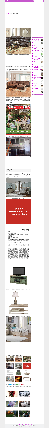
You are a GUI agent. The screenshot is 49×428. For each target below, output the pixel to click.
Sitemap (17, 424)
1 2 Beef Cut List (36, 88)
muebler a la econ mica (9, 386)
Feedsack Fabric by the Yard (37, 42)
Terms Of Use (25, 424)
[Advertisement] (24, 7)
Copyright (22, 424)
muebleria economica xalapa (15, 386)
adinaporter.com (26, 426)
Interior (33, 96)
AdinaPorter (9, 1)
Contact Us (20, 424)
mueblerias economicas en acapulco (22, 386)
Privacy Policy (30, 424)
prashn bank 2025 (30, 426)
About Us (28, 424)
